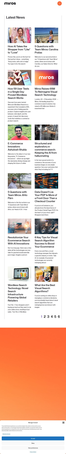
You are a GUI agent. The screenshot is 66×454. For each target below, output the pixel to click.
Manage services (6, 434)
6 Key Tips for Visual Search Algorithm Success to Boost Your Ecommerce (46, 242)
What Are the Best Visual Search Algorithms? (45, 288)
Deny (33, 443)
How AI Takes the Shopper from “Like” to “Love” (19, 49)
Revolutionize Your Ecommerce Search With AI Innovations (19, 240)
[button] (63, 422)
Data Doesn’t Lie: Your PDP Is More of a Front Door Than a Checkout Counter (46, 196)
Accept (33, 438)
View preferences (33, 448)
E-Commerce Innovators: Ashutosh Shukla (17, 146)
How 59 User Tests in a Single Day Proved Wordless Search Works (18, 93)
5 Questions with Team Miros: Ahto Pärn (17, 195)
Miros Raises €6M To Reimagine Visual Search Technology (46, 91)
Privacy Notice (33, 451)
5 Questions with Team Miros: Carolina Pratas (46, 49)
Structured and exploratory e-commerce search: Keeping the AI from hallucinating (46, 149)
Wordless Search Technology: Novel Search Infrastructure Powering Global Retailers (18, 292)
